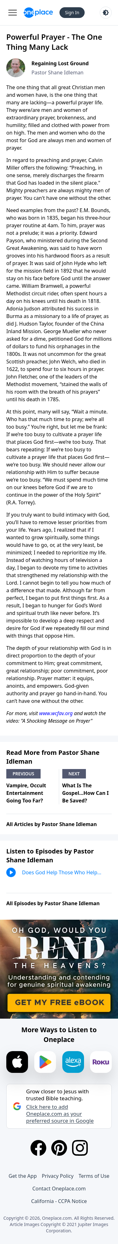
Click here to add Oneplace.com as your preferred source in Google (60, 1113)
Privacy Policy (58, 1175)
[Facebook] (38, 1148)
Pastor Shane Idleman (57, 72)
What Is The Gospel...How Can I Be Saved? (85, 793)
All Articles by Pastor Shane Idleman (51, 824)
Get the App (22, 1175)
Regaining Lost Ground (60, 63)
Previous (23, 774)
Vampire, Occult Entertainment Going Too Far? (26, 793)
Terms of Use (94, 1175)
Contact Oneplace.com (59, 1188)
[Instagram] (80, 1148)
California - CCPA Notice (59, 1201)
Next (74, 774)
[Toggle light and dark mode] (106, 13)
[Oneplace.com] (38, 12)
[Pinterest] (59, 1148)
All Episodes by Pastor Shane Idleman (53, 903)
